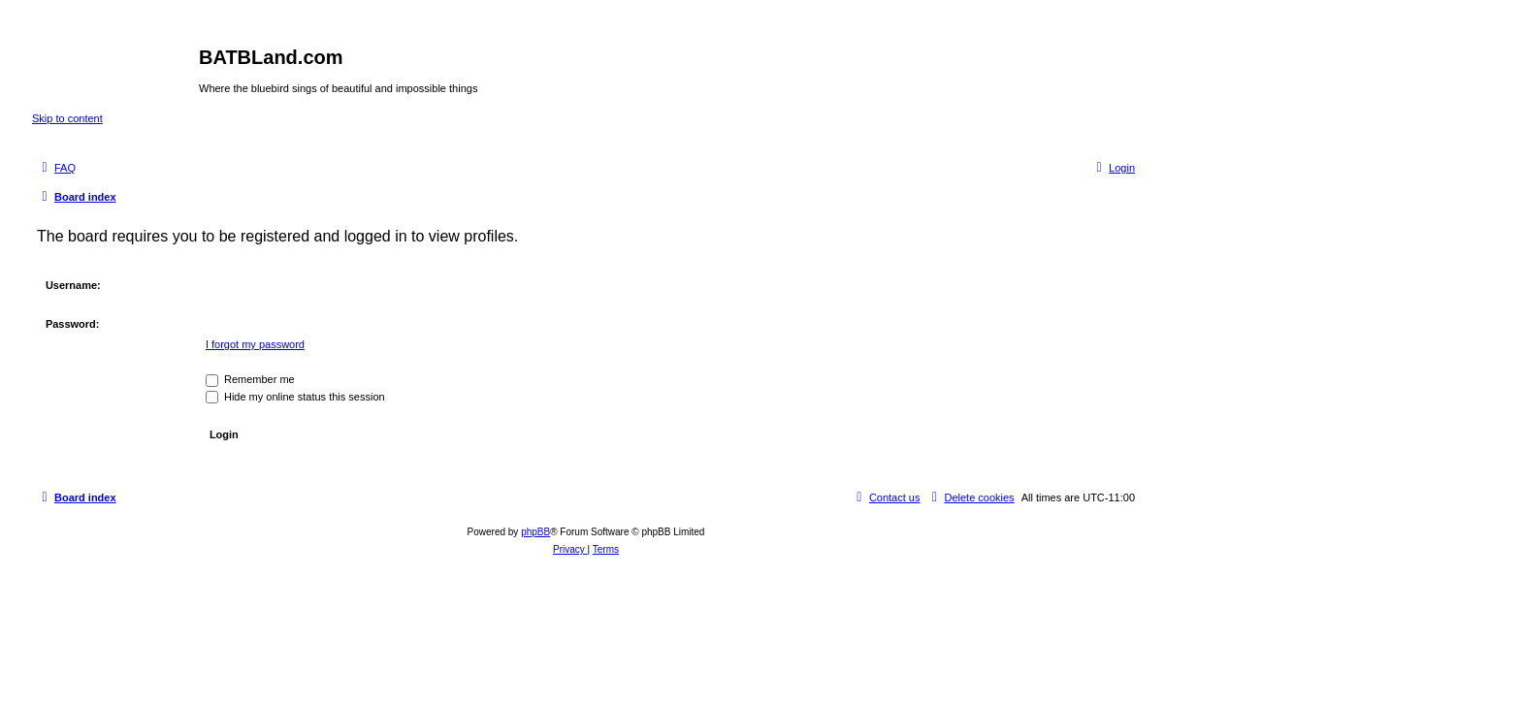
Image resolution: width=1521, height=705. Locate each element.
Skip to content (67, 118)
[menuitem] (56, 168)
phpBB (535, 532)
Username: (73, 285)
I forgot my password (255, 344)
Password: (73, 324)
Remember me (250, 379)
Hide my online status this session (295, 396)
